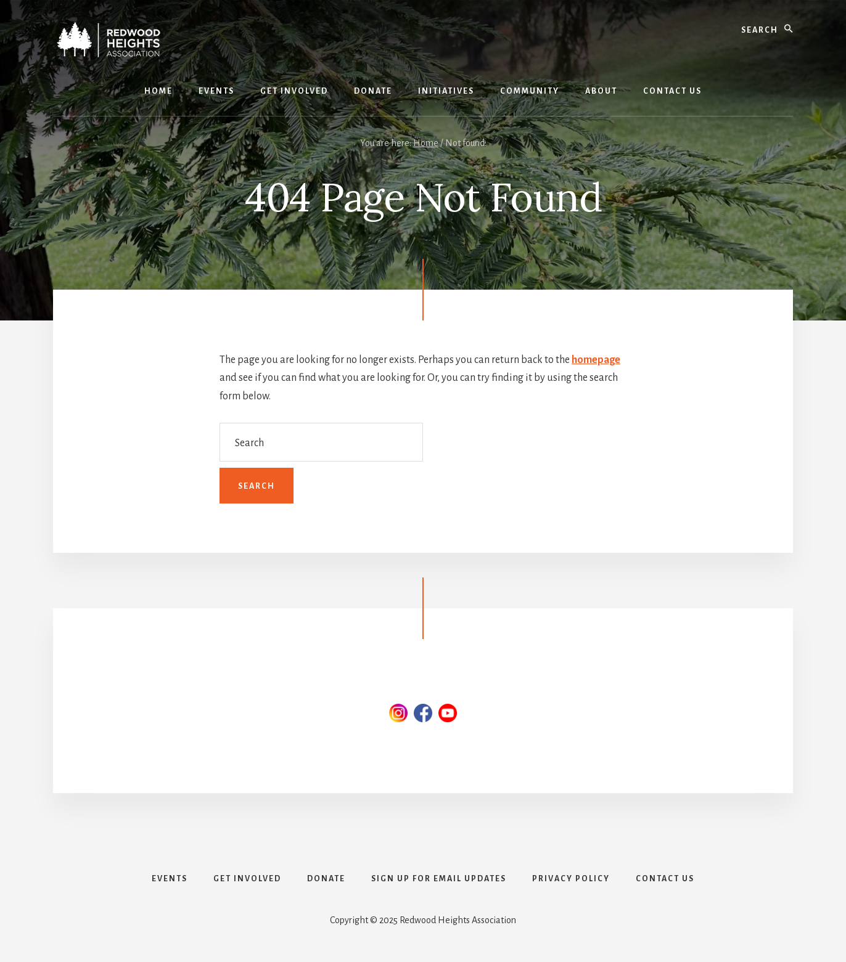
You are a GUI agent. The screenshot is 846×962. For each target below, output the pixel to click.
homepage (596, 359)
